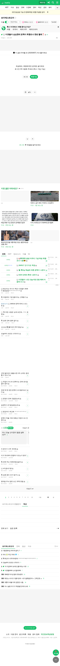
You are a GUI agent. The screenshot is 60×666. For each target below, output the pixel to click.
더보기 (26, 428)
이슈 (12, 7)
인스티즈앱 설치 (30, 628)
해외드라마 (33, 29)
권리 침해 (35, 634)
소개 (7, 634)
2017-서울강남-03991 (43, 637)
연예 (22, 7)
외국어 (15, 29)
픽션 (39, 7)
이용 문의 (14, 634)
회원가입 (42, 2)
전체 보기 (4, 528)
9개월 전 (3, 38)
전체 (3, 254)
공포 (44, 7)
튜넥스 (27, 22)
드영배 (28, 7)
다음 (40, 497)
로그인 (25, 77)
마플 (24, 254)
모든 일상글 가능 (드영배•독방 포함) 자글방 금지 (28, 12)
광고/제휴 (22, 634)
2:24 (56, 546)
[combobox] (15, 22)
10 (32, 497)
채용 (29, 634)
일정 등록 (13, 528)
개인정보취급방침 (47, 634)
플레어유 (42, 22)
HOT (6, 7)
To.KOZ (54, 22)
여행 (8, 29)
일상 (17, 7)
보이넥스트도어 (7, 18)
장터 (34, 7)
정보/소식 (16, 254)
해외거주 (23, 29)
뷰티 (50, 7)
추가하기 (10, 428)
